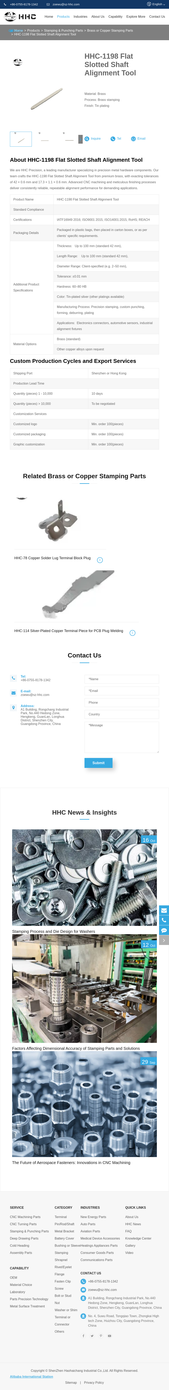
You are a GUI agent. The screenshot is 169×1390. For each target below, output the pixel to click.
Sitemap (71, 1385)
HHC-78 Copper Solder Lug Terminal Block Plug (52, 558)
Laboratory (17, 1294)
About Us (98, 16)
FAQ (128, 1233)
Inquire (92, 138)
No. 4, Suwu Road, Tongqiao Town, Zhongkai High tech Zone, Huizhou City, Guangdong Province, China (123, 1323)
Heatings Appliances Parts (99, 1248)
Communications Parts (97, 1262)
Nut (57, 1305)
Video (129, 1255)
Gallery (130, 1248)
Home (49, 16)
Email (138, 138)
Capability (115, 16)
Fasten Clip (63, 1283)
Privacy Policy (94, 1385)
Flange (59, 1276)
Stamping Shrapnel (61, 1258)
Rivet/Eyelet (63, 1269)
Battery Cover (64, 1240)
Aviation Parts (90, 1233)
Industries (80, 16)
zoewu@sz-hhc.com (63, 4)
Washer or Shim (66, 1312)
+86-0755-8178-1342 (21, 4)
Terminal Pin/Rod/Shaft (64, 1223)
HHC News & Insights (84, 814)
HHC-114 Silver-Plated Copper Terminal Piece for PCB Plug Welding (68, 631)
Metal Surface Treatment (27, 1308)
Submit (98, 763)
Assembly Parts (21, 1255)
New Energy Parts (93, 1219)
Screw (59, 1291)
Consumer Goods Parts (97, 1255)
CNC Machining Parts (25, 1219)
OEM (13, 1280)
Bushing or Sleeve (68, 1248)
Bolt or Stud (63, 1298)
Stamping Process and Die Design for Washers (53, 931)
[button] (80, 139)
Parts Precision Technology (29, 1301)
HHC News (133, 1226)
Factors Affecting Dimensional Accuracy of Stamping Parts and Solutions (76, 1048)
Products (63, 16)
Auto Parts (88, 1226)
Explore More (135, 16)
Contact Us (157, 16)
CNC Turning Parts (23, 1226)
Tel (116, 138)
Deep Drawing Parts (24, 1240)
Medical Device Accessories (100, 1240)
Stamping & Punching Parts (29, 1233)
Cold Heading (19, 1248)
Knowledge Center (138, 1240)
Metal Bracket (64, 1233)
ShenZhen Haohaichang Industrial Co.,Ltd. (79, 1373)
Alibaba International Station (31, 1379)
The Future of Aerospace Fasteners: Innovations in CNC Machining (71, 1162)
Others (59, 1333)
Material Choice (21, 1287)
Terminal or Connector (62, 1323)
